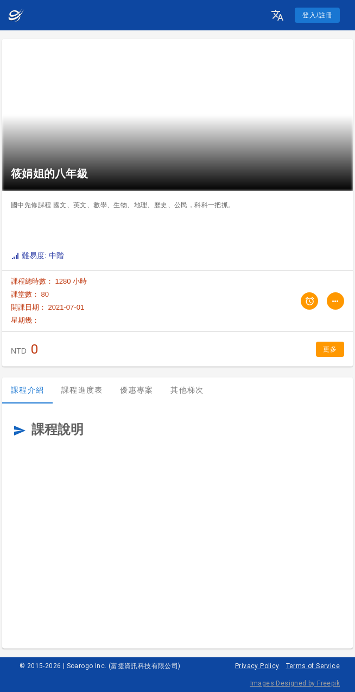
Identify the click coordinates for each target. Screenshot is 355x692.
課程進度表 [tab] (82, 390)
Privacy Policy (257, 666)
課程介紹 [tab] (27, 390)
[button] (277, 15)
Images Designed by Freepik (295, 683)
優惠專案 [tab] (136, 390)
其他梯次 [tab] (187, 390)
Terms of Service (313, 666)
